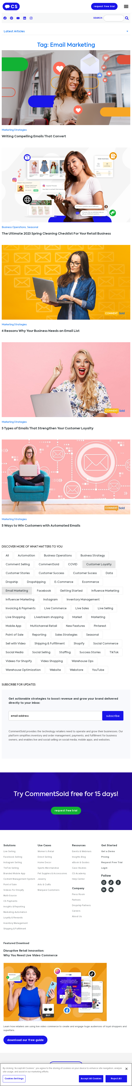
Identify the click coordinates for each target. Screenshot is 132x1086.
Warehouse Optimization (23, 670)
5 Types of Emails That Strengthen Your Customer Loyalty (48, 428)
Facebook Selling (12, 857)
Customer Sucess (85, 573)
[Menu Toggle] (126, 6)
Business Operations (14, 227)
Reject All (116, 1078)
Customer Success (51, 573)
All (7, 555)
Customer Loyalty (99, 564)
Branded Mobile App (14, 873)
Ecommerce (90, 582)
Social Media (14, 652)
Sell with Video (16, 643)
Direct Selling (45, 857)
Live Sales (82, 608)
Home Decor (44, 862)
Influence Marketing (105, 591)
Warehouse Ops (82, 661)
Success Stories (90, 652)
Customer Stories (18, 573)
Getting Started (71, 591)
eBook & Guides (81, 862)
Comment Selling (18, 564)
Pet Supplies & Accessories (52, 873)
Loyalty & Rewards (13, 917)
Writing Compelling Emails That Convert (34, 136)
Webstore (76, 670)
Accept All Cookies (91, 1078)
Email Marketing (17, 591)
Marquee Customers (48, 890)
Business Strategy (93, 555)
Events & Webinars (82, 851)
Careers (76, 911)
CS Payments (10, 901)
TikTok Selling (11, 868)
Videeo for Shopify (19, 661)
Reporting (39, 635)
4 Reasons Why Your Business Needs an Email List (41, 331)
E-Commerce (63, 582)
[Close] (126, 1069)
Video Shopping (52, 661)
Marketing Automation (15, 912)
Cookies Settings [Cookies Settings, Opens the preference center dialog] (14, 1078)
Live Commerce (55, 608)
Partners (76, 900)
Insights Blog (79, 857)
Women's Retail (46, 851)
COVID (72, 564)
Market (77, 617)
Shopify (79, 643)
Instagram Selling (12, 862)
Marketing (98, 617)
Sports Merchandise (48, 868)
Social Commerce (105, 643)
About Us (77, 916)
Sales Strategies (66, 635)
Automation (26, 555)
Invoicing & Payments (20, 608)
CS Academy (79, 873)
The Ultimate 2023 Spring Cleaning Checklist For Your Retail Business (56, 233)
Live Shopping (15, 617)
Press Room (78, 894)
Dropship (12, 582)
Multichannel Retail (43, 626)
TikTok (114, 652)
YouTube (98, 670)
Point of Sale (14, 635)
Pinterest (100, 626)
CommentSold (49, 564)
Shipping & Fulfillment (50, 643)
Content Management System (19, 879)
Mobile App (13, 626)
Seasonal (32, 227)
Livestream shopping (48, 617)
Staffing (65, 652)
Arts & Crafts (44, 884)
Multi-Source (10, 895)
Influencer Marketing (20, 599)
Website (55, 670)
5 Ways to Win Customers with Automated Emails (41, 525)
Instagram (50, 599)
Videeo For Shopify (13, 890)
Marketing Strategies (14, 130)
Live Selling (105, 608)
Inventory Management (83, 599)
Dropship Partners (81, 905)
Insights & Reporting (14, 906)
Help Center (78, 879)
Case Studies (79, 868)
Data (109, 573)
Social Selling (41, 652)
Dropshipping (36, 582)
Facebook (44, 591)
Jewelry (42, 879)
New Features (75, 626)
